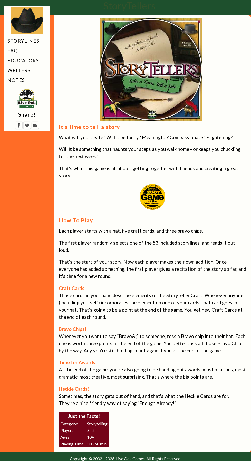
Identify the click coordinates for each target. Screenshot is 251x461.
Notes (16, 80)
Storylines (23, 41)
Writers (19, 70)
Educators (23, 60)
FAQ (12, 50)
